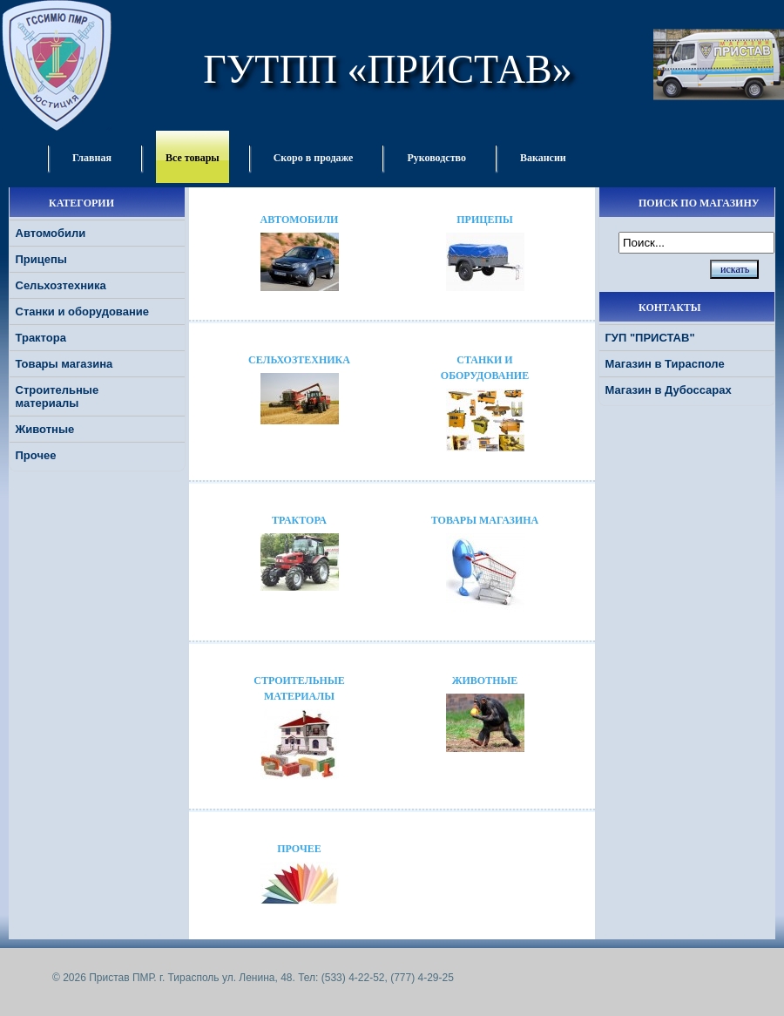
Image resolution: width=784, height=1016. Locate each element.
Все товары (193, 158)
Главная (92, 158)
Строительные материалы (57, 396)
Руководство (436, 158)
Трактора (41, 337)
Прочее (36, 455)
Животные (45, 429)
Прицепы (41, 259)
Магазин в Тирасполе (665, 363)
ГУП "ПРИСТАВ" (650, 337)
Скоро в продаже (314, 158)
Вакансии (543, 158)
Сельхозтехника (61, 285)
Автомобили (51, 233)
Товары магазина (64, 363)
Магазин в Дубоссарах (668, 389)
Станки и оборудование (82, 311)
